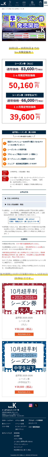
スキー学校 (5, 426)
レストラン (17, 5)
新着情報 (17, 433)
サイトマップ (18, 447)
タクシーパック (7, 433)
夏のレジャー (6, 423)
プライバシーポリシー (21, 444)
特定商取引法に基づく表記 (22, 450)
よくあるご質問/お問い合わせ (23, 441)
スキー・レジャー (7, 420)
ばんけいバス (33, 423)
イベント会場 (19, 420)
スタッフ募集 (18, 438)
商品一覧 (11, 8)
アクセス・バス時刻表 (36, 420)
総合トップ (5, 8)
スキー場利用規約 (34, 427)
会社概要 (17, 436)
